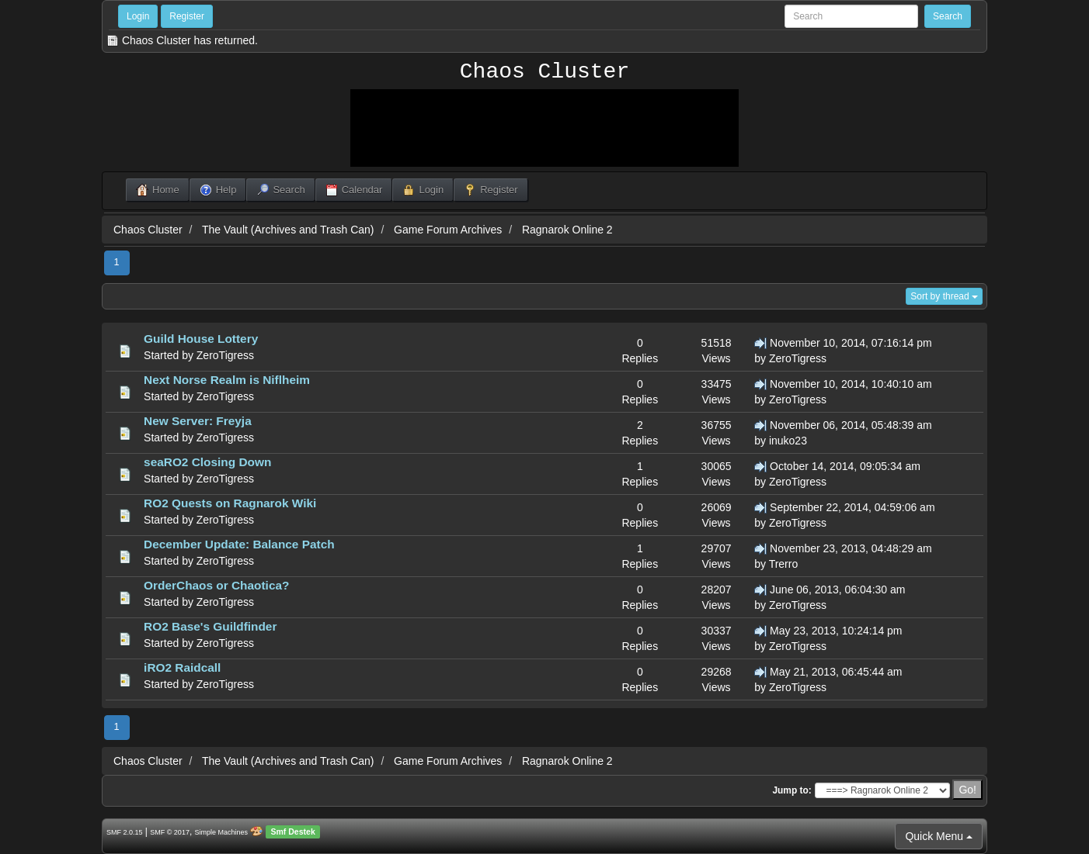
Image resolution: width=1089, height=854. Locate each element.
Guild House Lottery (201, 338)
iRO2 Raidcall (182, 667)
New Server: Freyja (198, 420)
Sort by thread (944, 296)
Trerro (783, 564)
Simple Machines (222, 832)
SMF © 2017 (170, 832)
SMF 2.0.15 (124, 832)
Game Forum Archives (448, 229)
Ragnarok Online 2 (567, 229)
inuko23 (788, 440)
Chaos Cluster (544, 72)
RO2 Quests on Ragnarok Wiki (230, 503)
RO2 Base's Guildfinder (210, 626)
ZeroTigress (225, 355)
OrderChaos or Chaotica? (216, 585)
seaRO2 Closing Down (207, 461)
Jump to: (791, 790)
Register (186, 16)
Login (138, 16)
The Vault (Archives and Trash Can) (288, 229)
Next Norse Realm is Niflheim (227, 379)
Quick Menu (938, 836)
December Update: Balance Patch (239, 544)
